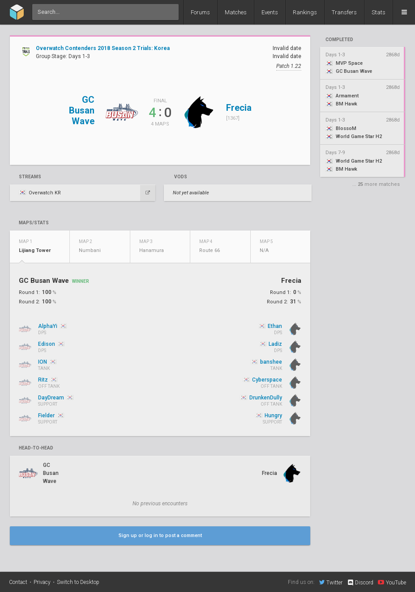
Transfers (344, 12)
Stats (378, 12)
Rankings (305, 12)
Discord (360, 582)
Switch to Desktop (78, 582)
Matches (236, 12)
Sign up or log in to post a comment (160, 535)
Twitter (330, 582)
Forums (200, 12)
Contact (18, 582)
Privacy (42, 582)
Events (269, 12)
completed (339, 40)
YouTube (392, 582)
